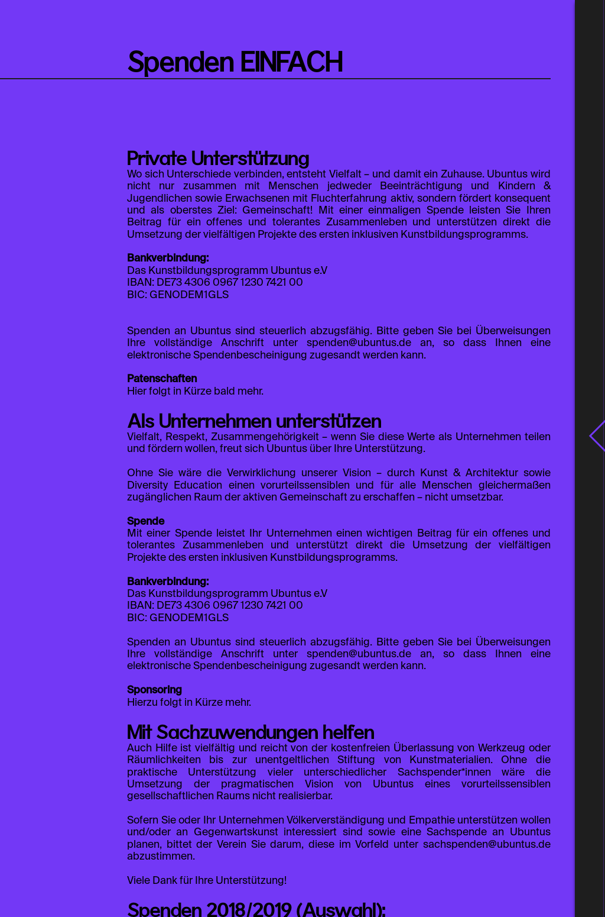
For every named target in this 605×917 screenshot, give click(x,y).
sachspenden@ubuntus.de (487, 844)
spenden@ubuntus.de (359, 343)
